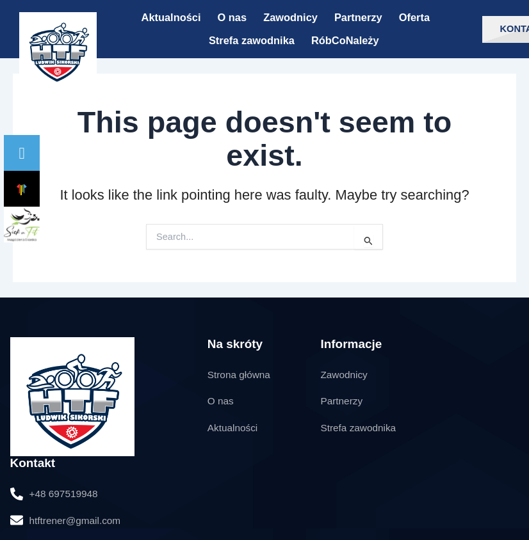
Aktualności (171, 17)
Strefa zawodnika (252, 40)
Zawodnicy (290, 17)
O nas (232, 17)
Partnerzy (358, 17)
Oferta (414, 17)
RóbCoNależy (345, 40)
